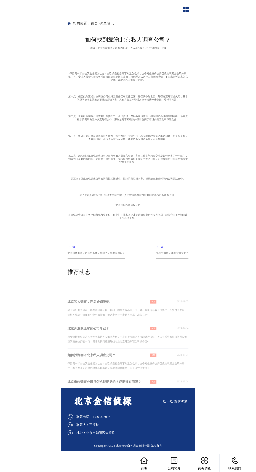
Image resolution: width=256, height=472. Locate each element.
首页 (94, 23)
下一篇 (172, 252)
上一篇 (96, 252)
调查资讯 (107, 23)
